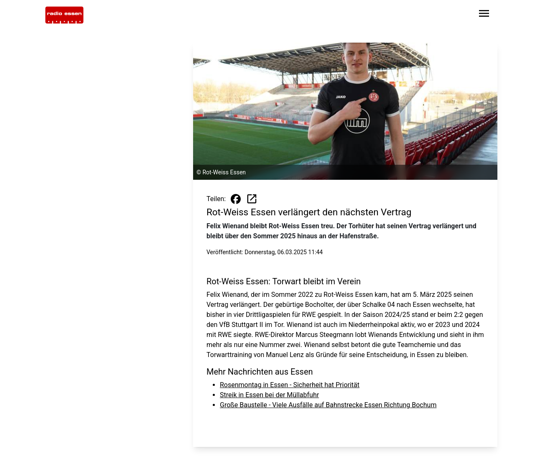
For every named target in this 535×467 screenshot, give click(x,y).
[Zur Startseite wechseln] (64, 15)
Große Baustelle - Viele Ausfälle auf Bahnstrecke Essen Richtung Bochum (328, 405)
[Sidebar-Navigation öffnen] (484, 15)
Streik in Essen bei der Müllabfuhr (269, 395)
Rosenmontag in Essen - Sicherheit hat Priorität (289, 385)
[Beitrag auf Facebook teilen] (236, 199)
